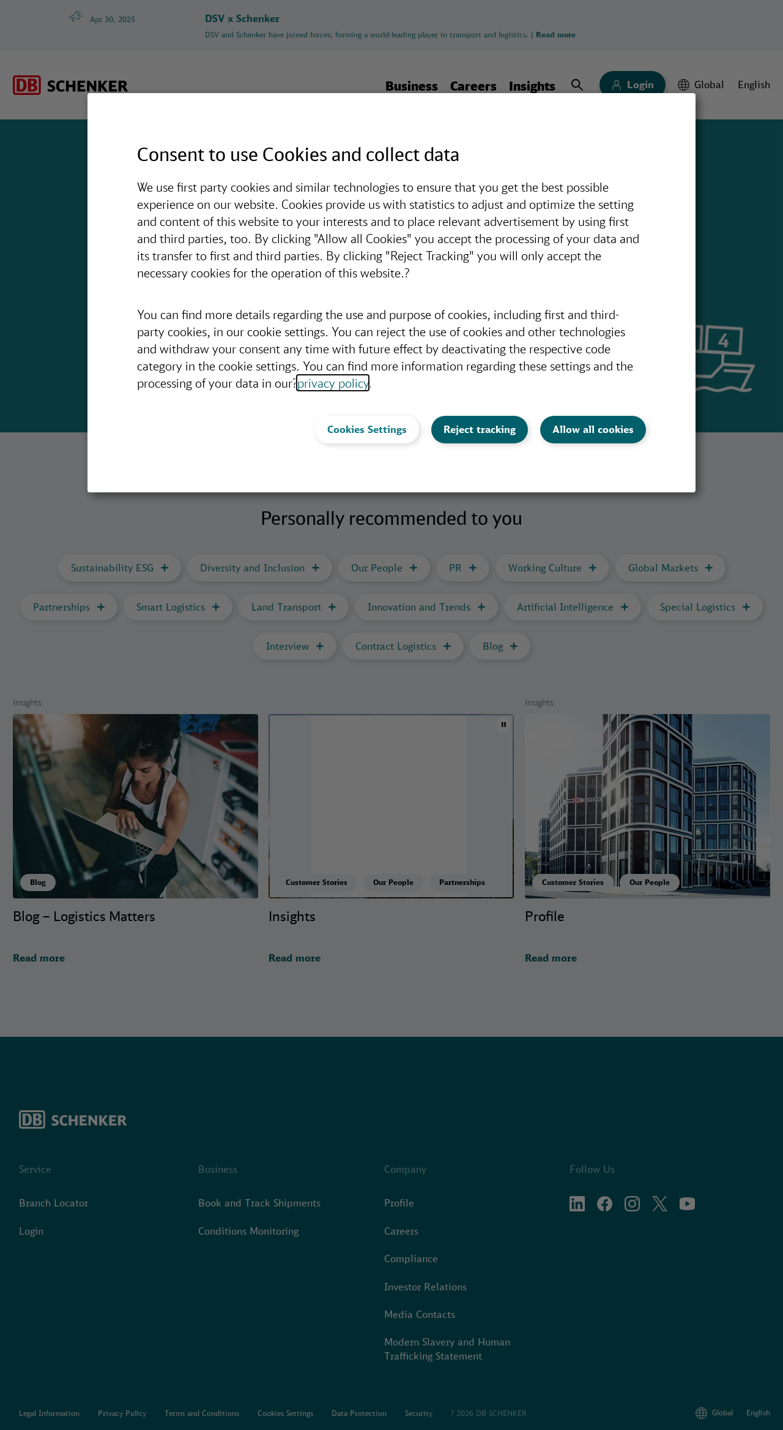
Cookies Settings (367, 429)
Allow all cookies (593, 429)
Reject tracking (479, 429)
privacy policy (332, 382)
